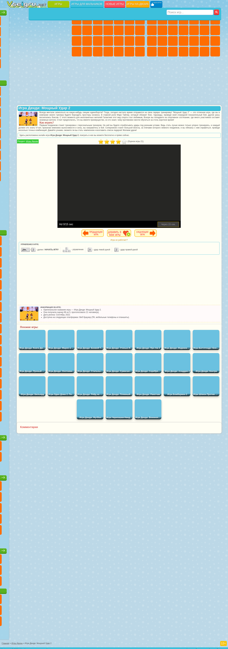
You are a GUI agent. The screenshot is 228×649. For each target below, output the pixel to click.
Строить (43, 73)
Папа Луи (76, 41)
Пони (76, 19)
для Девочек (22, 19)
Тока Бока (33, 164)
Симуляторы (33, 19)
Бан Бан (22, 175)
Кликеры (33, 41)
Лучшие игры (38, 11)
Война (33, 73)
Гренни (33, 154)
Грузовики (194, 30)
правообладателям (198, 646)
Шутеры (194, 51)
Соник (22, 122)
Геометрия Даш (33, 30)
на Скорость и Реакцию (43, 51)
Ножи (64, 41)
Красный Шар (22, 100)
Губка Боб (22, 90)
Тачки (64, 111)
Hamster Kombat (54, 175)
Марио (54, 122)
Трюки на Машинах (54, 51)
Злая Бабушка (54, 100)
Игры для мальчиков (86, 4)
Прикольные (22, 51)
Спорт (43, 30)
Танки (183, 19)
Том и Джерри (54, 132)
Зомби (194, 19)
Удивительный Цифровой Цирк (64, 175)
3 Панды (54, 111)
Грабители (204, 41)
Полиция (173, 41)
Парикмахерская (129, 30)
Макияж (140, 41)
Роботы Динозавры (183, 41)
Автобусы (183, 51)
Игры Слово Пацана (64, 164)
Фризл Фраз (12, 132)
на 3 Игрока (22, 62)
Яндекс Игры (12, 30)
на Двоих (54, 19)
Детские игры (38, 476)
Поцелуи (140, 30)
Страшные (12, 41)
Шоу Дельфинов (43, 111)
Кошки (108, 30)
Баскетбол (64, 62)
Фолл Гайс (22, 143)
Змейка (64, 51)
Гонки (215, 30)
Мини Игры (33, 51)
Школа (54, 62)
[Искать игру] (190, 4)
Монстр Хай (129, 19)
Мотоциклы (173, 30)
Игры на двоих (138, 4)
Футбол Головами (22, 73)
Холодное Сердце (98, 30)
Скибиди (33, 175)
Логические (22, 41)
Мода (87, 51)
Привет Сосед (12, 164)
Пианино (129, 51)
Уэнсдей (12, 175)
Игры (58, 4)
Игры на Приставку (54, 73)
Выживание (194, 41)
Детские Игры (43, 19)
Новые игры (115, 4)
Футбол (162, 19)
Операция (129, 41)
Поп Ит (22, 30)
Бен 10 (162, 51)
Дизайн (108, 51)
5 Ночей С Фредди (64, 90)
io (64, 30)
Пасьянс (43, 41)
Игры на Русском (54, 41)
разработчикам (219, 646)
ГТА (152, 51)
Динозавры (12, 51)
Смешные (54, 30)
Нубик (64, 154)
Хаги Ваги (43, 154)
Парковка (152, 19)
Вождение (12, 73)
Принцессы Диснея (76, 51)
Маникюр (119, 41)
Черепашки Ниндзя (162, 30)
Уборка (119, 51)
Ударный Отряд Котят (43, 122)
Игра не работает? (146, 247)
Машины (152, 30)
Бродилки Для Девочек (140, 19)
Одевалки (119, 30)
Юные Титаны (64, 132)
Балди (22, 154)
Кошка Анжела (87, 30)
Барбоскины (33, 122)
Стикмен (183, 30)
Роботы (162, 41)
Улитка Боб (12, 100)
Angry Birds (22, 111)
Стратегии (173, 19)
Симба (54, 164)
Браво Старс (54, 143)
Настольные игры (38, 436)
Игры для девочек (108, 11)
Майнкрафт (215, 19)
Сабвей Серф (12, 111)
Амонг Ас (43, 143)
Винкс (140, 51)
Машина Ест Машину (215, 41)
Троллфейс (33, 100)
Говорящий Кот (43, 90)
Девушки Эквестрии (87, 19)
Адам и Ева (22, 132)
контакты (181, 646)
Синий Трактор (12, 143)
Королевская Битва (204, 19)
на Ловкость (64, 19)
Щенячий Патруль (33, 90)
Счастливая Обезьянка (43, 132)
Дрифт (173, 51)
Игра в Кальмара (64, 143)
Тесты (119, 19)
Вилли (12, 90)
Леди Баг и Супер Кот (43, 100)
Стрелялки (215, 51)
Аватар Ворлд (43, 164)
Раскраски (76, 30)
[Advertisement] (39, 204)
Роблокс (54, 154)
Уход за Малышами (98, 51)
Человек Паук (64, 122)
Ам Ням (33, 111)
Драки (204, 30)
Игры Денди (87, 149)
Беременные (87, 41)
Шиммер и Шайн (33, 132)
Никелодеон (33, 62)
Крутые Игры (43, 62)
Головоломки (12, 62)
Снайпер (152, 41)
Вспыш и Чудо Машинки (12, 122)
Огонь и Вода (98, 19)
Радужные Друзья (22, 164)
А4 (12, 154)
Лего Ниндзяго (54, 90)
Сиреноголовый (33, 143)
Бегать (204, 51)
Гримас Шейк (43, 175)
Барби (108, 19)
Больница (108, 41)
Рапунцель (98, 41)
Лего (64, 100)
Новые (12, 19)
